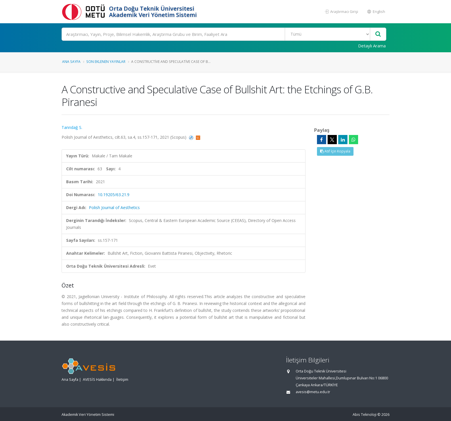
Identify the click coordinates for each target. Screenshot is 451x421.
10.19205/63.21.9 (113, 194)
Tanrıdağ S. (72, 127)
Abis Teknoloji (365, 414)
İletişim (122, 379)
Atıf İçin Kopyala (335, 151)
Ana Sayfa (71, 61)
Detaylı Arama (372, 46)
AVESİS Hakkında (97, 379)
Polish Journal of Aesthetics (114, 207)
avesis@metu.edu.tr (313, 391)
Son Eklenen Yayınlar (105, 61)
